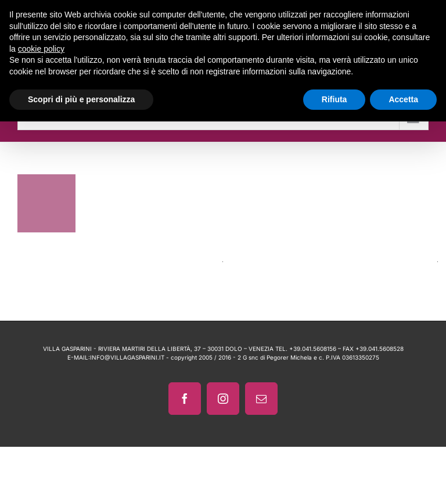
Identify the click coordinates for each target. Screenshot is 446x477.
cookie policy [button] (41, 48)
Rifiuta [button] (334, 99)
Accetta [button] (403, 99)
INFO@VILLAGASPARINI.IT (127, 357)
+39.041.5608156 (312, 348)
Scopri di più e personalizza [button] (81, 99)
